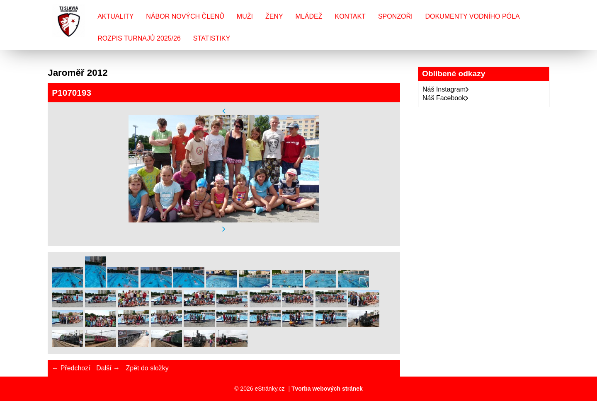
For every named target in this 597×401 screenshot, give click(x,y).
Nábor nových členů (185, 16)
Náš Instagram (445, 89)
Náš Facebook (445, 97)
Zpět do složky (147, 368)
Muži (245, 16)
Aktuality (115, 16)
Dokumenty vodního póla (472, 16)
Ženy (274, 16)
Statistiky (211, 38)
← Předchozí (71, 368)
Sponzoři (395, 16)
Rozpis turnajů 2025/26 (139, 38)
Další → (108, 368)
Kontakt (350, 16)
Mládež (309, 16)
